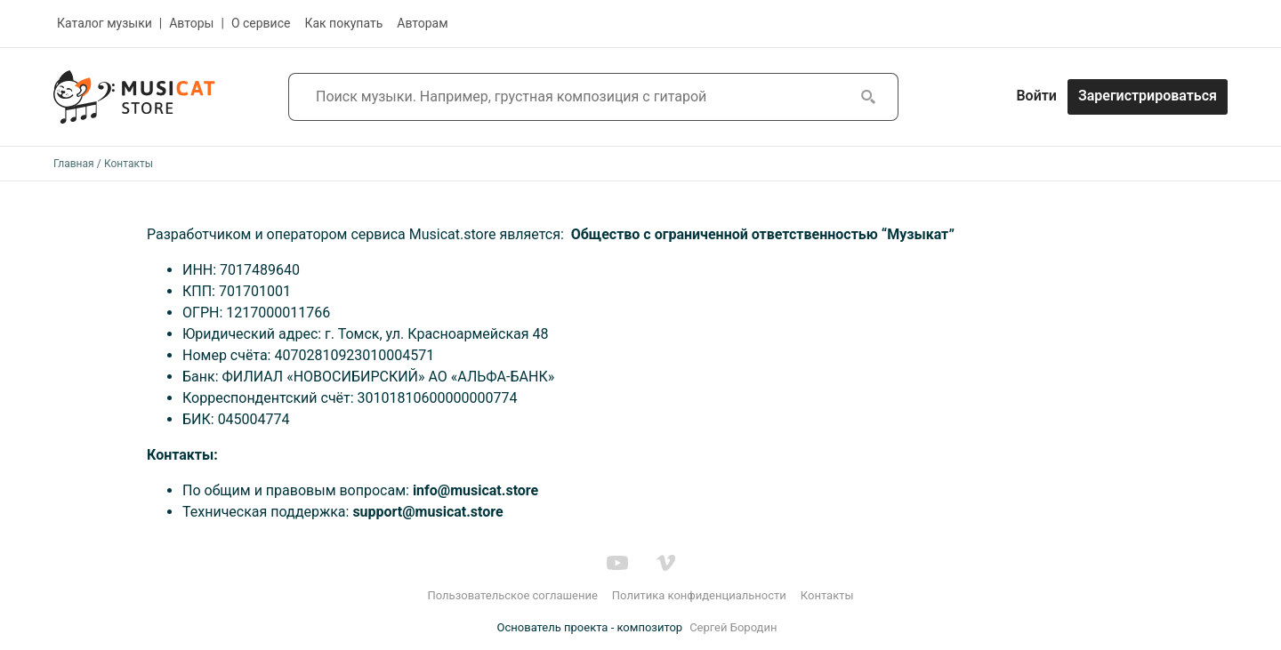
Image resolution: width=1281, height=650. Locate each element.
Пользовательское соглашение (512, 595)
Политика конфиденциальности (699, 595)
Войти (1036, 95)
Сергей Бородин (733, 627)
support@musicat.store (427, 511)
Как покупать (343, 23)
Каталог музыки (104, 23)
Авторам (422, 23)
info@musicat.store (475, 490)
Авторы (191, 23)
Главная (73, 163)
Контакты (827, 595)
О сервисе (261, 23)
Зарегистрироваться (1147, 95)
